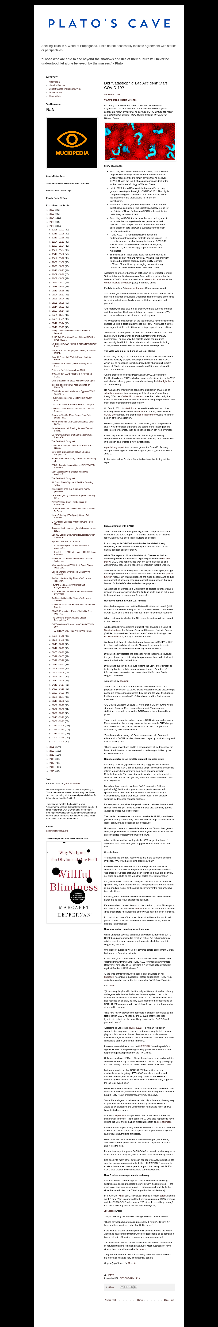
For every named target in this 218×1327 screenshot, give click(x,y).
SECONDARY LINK (130, 1278)
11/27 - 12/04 (58, 246)
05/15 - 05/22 (58, 664)
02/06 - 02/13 (58, 721)
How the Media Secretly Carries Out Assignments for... (68, 586)
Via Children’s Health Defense (120, 100)
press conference (135, 288)
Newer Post (110, 1300)
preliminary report (115, 447)
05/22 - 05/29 (58, 660)
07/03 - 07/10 (58, 636)
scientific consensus (133, 396)
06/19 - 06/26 (58, 644)
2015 (52, 771)
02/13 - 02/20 (58, 717)
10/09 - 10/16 (58, 274)
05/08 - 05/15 (58, 668)
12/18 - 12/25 (58, 234)
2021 (52, 747)
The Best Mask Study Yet (63, 441)
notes (111, 985)
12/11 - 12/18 (58, 238)
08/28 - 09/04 (58, 299)
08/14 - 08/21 (58, 307)
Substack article (112, 630)
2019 (52, 755)
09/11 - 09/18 (58, 291)
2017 (52, 763)
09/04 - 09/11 (58, 295)
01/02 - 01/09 (58, 741)
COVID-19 (109, 414)
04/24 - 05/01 (58, 676)
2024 (52, 218)
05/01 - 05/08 (58, 672)
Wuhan (140, 411)
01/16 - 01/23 (58, 733)
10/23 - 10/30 (58, 266)
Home (140, 1300)
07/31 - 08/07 (58, 315)
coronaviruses (164, 1122)
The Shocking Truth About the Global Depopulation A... (68, 619)
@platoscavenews (72, 783)
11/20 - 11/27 (58, 250)
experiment (120, 1115)
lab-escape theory (147, 414)
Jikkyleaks (109, 1211)
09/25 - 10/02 (58, 282)
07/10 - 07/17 (58, 327)
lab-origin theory (165, 381)
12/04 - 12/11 (58, 242)
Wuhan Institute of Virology (118, 282)
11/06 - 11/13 (58, 258)
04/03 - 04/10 (58, 689)
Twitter (120, 1195)
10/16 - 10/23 (58, 270)
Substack (109, 977)
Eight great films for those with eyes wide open (72, 381)
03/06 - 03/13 (58, 705)
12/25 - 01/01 (58, 230)
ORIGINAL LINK (112, 94)
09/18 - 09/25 (58, 286)
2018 (52, 759)
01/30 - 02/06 (58, 725)
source (138, 908)
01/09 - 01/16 (58, 737)
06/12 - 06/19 (58, 648)
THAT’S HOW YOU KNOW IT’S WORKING (71, 631)
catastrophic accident (154, 279)
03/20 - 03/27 (58, 697)
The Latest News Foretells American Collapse (72, 404)
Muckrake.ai (54, 82)
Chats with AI (55, 96)
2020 (52, 751)
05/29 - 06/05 (58, 656)
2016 (52, 767)
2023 (52, 222)
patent (163, 1195)
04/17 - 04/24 (58, 680)
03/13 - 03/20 (58, 701)
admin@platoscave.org (57, 831)
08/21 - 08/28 (58, 303)
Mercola (132, 1263)
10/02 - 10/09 (58, 278)
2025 (52, 214)
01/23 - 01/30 (58, 729)
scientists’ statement (114, 393)
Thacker (124, 681)
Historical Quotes (57, 85)
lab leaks (140, 1249)
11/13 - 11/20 (58, 254)
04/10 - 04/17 (58, 685)
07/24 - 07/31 (58, 319)
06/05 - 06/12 (58, 652)
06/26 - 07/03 (58, 640)
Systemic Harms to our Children (66, 541)
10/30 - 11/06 (58, 262)
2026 (52, 210)
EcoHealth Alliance (113, 636)
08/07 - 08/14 (58, 311)
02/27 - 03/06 (58, 709)
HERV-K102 (135, 1028)
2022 (52, 226)
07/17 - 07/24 (58, 323)
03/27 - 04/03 (58, 693)
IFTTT (111, 1275)
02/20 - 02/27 (58, 713)
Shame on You (56, 92)
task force (131, 408)
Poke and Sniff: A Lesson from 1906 (68, 370)
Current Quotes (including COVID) (65, 89)
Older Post (169, 1300)
